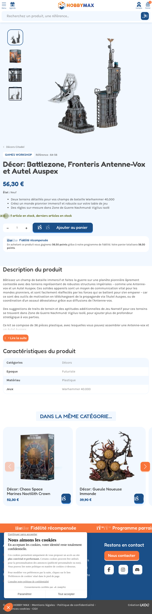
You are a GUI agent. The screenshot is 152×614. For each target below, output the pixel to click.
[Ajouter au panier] (139, 498)
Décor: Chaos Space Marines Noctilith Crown (28, 491)
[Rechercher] (145, 16)
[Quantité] (17, 228)
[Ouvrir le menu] (4, 5)
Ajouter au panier (63, 227)
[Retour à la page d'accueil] (76, 5)
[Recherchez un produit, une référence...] (72, 16)
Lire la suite (16, 338)
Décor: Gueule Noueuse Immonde (101, 491)
